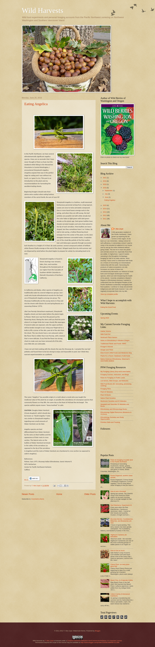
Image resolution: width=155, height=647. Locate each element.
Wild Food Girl (105, 334)
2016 (105, 188)
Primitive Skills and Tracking (110, 422)
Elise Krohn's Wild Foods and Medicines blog (116, 353)
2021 (105, 178)
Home (59, 494)
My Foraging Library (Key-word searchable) (116, 371)
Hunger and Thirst (107, 350)
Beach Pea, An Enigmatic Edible (121, 580)
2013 (105, 212)
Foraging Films (106, 389)
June (107, 197)
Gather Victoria (106, 331)
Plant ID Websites (107, 392)
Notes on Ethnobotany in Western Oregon (115, 340)
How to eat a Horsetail (118, 491)
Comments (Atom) (37, 499)
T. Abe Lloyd (36, 486)
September (109, 190)
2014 (105, 209)
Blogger (97, 631)
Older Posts (90, 494)
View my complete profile (109, 294)
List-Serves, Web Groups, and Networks (114, 381)
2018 (105, 184)
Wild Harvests (42, 10)
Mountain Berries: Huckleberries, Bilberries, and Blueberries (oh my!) (121, 521)
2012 (105, 215)
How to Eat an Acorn (117, 550)
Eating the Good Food (108, 307)
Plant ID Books (106, 395)
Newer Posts (28, 494)
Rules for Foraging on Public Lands (113, 378)
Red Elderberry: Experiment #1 (121, 505)
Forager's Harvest (107, 347)
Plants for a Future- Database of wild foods (115, 356)
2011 (105, 219)
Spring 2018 (105, 318)
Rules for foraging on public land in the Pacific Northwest (121, 461)
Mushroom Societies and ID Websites (113, 401)
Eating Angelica (36, 104)
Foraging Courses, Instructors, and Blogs (115, 374)
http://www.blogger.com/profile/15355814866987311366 (100, 642)
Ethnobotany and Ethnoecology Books (114, 409)
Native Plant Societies (108, 398)
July (106, 194)
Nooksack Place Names (109, 337)
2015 (105, 205)
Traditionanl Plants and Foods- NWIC (113, 344)
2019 (105, 181)
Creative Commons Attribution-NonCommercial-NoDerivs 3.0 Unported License (94, 641)
